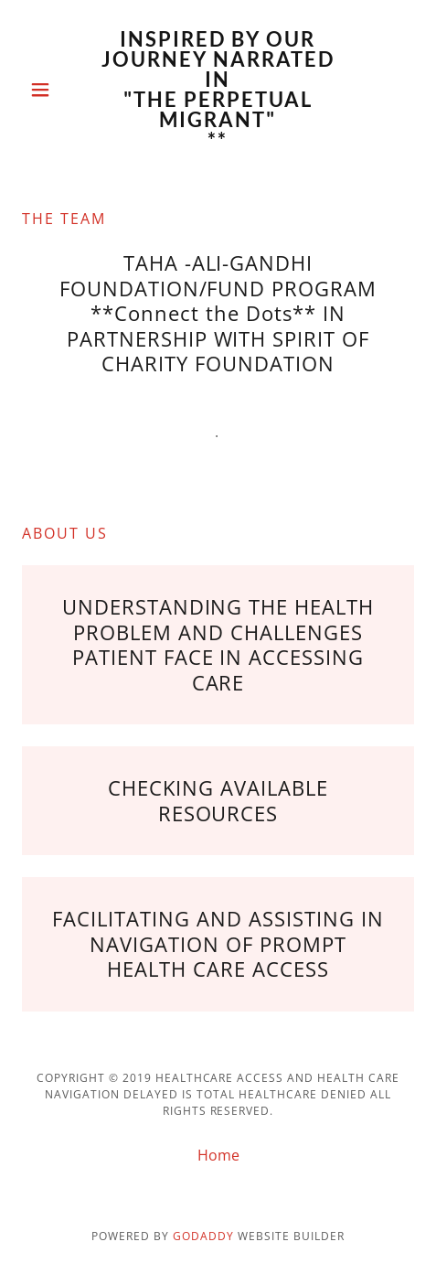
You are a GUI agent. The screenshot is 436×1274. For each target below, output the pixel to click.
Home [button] (218, 1155)
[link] (217, 89)
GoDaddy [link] (203, 1236)
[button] (51, 89)
